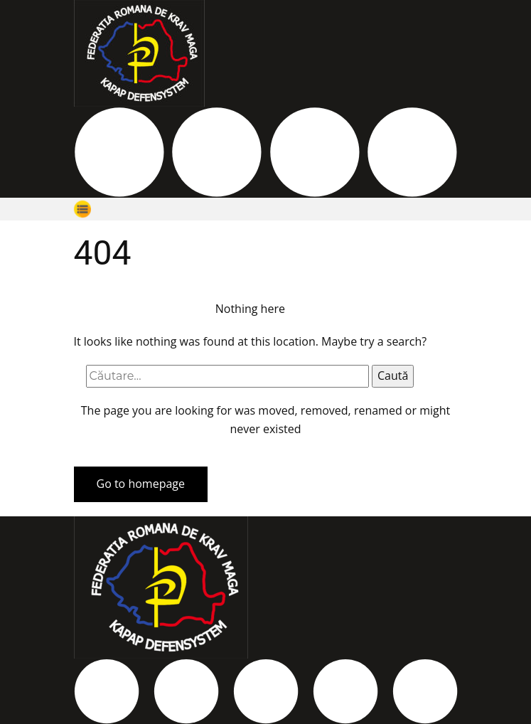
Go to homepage (141, 483)
